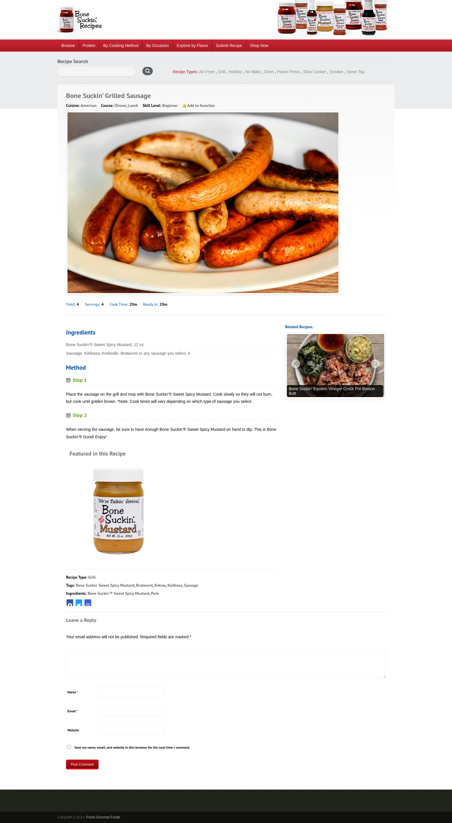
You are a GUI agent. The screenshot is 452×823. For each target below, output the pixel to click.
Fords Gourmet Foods (103, 817)
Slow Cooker (314, 71)
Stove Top (356, 71)
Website (73, 730)
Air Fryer (207, 71)
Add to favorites (201, 105)
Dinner (120, 105)
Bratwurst (144, 585)
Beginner (170, 105)
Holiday (235, 71)
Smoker (336, 71)
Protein (89, 45)
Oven (269, 71)
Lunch (133, 105)
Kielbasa (174, 585)
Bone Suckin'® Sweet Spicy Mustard (118, 593)
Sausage (191, 585)
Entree (160, 585)
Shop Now (259, 45)
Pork (155, 593)
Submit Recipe (229, 45)
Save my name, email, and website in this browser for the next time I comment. (132, 747)
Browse (68, 45)
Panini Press (288, 71)
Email (72, 711)
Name (72, 692)
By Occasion (157, 45)
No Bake (253, 71)
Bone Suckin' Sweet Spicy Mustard (105, 585)
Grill (221, 71)
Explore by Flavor (192, 45)
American (88, 105)
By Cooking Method (120, 45)
